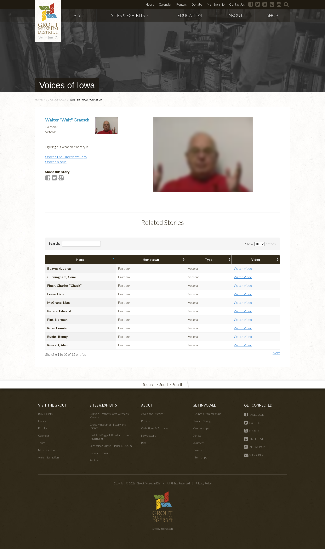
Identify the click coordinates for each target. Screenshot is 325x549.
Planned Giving (202, 421)
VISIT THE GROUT (52, 405)
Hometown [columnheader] (151, 259)
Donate (197, 4)
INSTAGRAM (254, 447)
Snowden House (99, 453)
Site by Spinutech (162, 528)
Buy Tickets (45, 413)
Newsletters (148, 435)
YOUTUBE (253, 431)
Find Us (43, 428)
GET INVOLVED (205, 405)
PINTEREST (253, 439)
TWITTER (252, 422)
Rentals (181, 4)
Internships (200, 457)
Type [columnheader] (208, 259)
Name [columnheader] (80, 259)
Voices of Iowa (67, 85)
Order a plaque (56, 162)
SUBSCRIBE (254, 455)
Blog (143, 443)
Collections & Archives (154, 428)
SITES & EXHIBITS (130, 15)
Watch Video (243, 268)
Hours (150, 4)
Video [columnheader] (255, 259)
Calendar (165, 4)
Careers (198, 450)
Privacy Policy (203, 483)
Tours (41, 443)
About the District (152, 413)
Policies (145, 421)
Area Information (48, 457)
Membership (215, 4)
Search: (75, 244)
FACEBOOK (254, 414)
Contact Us (237, 4)
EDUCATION (189, 15)
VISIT (79, 15)
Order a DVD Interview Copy (66, 157)
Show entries (260, 244)
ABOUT (235, 15)
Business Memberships (207, 413)
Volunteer (198, 443)
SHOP (272, 15)
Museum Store (47, 450)
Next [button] (276, 353)
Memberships (201, 428)
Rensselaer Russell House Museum (111, 445)
